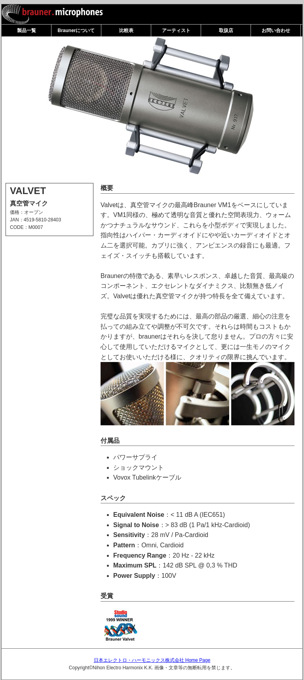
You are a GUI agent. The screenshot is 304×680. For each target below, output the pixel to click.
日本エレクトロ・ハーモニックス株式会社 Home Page (152, 660)
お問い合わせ (276, 30)
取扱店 (226, 30)
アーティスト (176, 30)
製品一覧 (26, 30)
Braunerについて (76, 30)
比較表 (126, 30)
